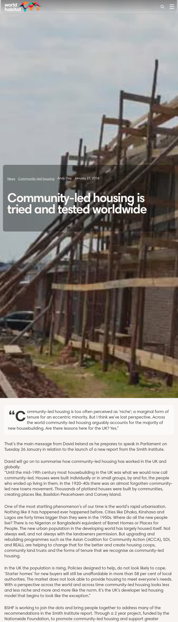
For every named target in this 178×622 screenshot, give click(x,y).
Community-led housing (36, 179)
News (11, 179)
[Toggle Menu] (172, 7)
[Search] (162, 7)
